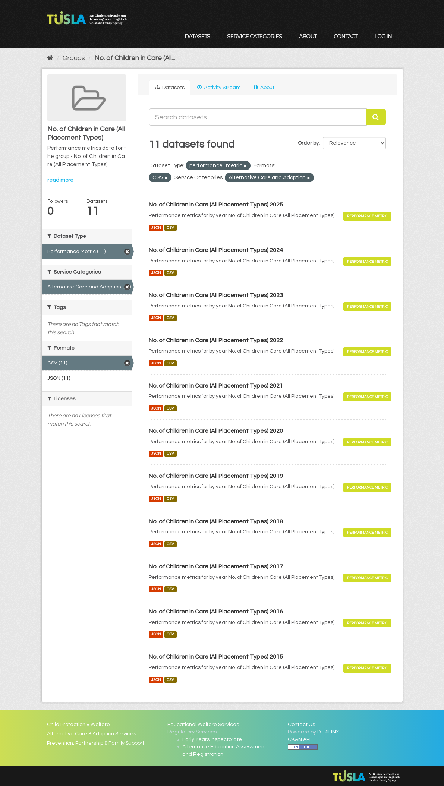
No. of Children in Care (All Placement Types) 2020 (216, 431)
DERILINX (328, 732)
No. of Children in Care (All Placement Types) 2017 (216, 566)
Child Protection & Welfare (78, 724)
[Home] (50, 57)
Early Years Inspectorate (212, 739)
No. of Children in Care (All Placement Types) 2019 (216, 476)
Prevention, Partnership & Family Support (95, 743)
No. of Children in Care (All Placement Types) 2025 (216, 205)
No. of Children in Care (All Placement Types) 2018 (216, 521)
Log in (383, 36)
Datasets (197, 36)
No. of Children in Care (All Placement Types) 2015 (216, 657)
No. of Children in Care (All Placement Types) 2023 (216, 295)
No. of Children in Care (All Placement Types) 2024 (216, 250)
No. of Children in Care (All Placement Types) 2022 (216, 340)
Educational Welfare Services (203, 724)
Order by (308, 143)
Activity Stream (219, 87)
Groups (74, 57)
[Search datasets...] (258, 117)
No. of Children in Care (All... (134, 57)
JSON (156, 227)
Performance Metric (367, 216)
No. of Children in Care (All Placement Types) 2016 (216, 612)
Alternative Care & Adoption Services (91, 733)
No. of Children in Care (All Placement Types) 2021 (216, 386)
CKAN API (299, 739)
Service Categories (254, 36)
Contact (345, 36)
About (308, 36)
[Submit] (376, 117)
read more (60, 180)
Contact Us (301, 724)
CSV (170, 227)
